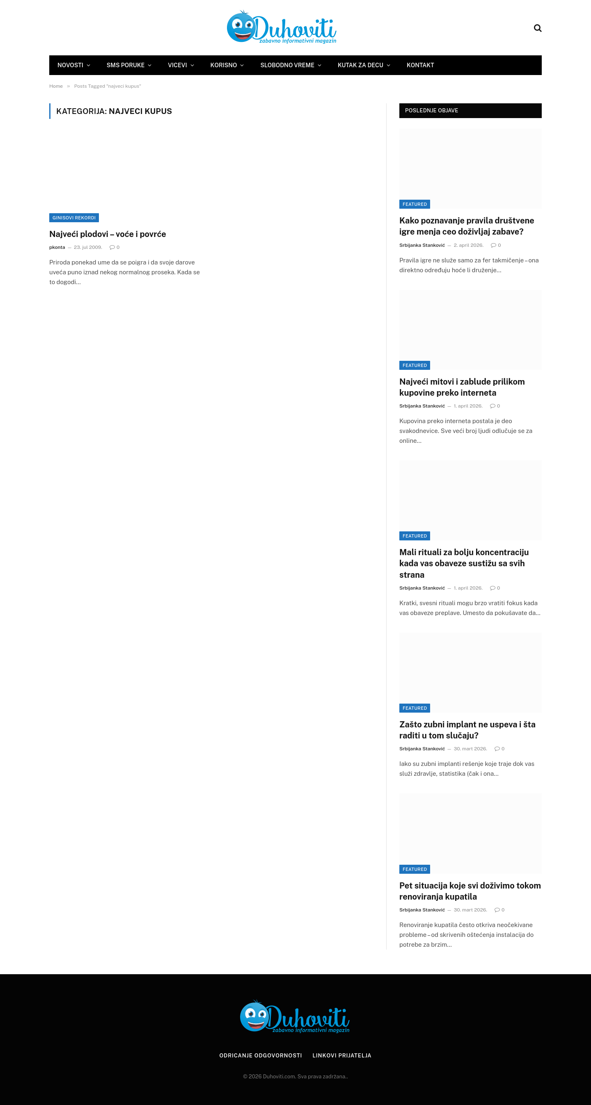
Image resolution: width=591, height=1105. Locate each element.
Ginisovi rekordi (74, 217)
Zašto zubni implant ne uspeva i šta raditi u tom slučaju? (467, 730)
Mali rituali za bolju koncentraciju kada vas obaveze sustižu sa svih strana (464, 563)
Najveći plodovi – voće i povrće (107, 234)
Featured (415, 204)
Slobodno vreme (287, 65)
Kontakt (420, 65)
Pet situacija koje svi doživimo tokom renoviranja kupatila (470, 891)
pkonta (57, 247)
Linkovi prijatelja (341, 1056)
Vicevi (177, 65)
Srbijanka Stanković (422, 245)
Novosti (70, 65)
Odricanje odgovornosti (260, 1056)
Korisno (224, 65)
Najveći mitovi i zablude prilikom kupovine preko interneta (462, 387)
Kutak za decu (360, 65)
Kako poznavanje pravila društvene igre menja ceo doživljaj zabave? (466, 226)
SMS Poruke (125, 65)
